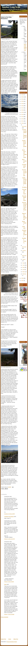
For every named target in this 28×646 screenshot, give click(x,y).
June (23, 265)
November (24, 246)
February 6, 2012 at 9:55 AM (9, 581)
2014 (22, 114)
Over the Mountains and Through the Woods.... (24, 207)
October (24, 250)
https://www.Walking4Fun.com (25, 47)
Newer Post (3, 639)
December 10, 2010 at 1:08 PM (9, 513)
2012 (22, 118)
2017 (22, 107)
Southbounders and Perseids (24, 233)
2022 (22, 97)
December (24, 126)
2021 (22, 99)
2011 (22, 121)
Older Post (15, 639)
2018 (22, 105)
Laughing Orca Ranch (9, 516)
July (23, 263)
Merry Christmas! (24, 161)
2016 (22, 110)
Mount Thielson (24, 223)
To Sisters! (24, 187)
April (23, 269)
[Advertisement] (12, 628)
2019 (22, 103)
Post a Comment (4, 617)
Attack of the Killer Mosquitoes (24, 216)
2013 (22, 116)
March (23, 271)
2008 (22, 278)
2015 (22, 112)
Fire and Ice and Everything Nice (24, 172)
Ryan (5, 584)
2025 (22, 94)
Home (9, 639)
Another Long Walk (11, 7)
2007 (22, 280)
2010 (22, 123)
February (24, 273)
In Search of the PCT (24, 166)
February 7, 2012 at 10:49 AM (9, 614)
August (23, 259)
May (23, 267)
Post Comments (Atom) (12, 641)
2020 (22, 101)
